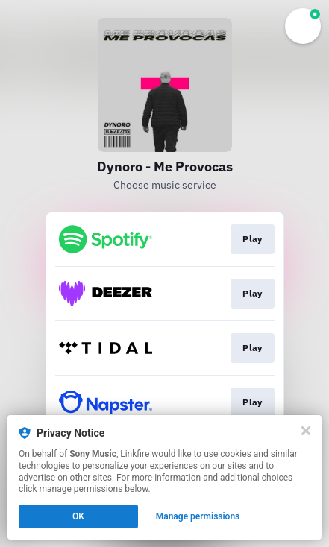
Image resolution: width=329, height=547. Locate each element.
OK (78, 516)
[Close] (306, 431)
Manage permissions (198, 516)
